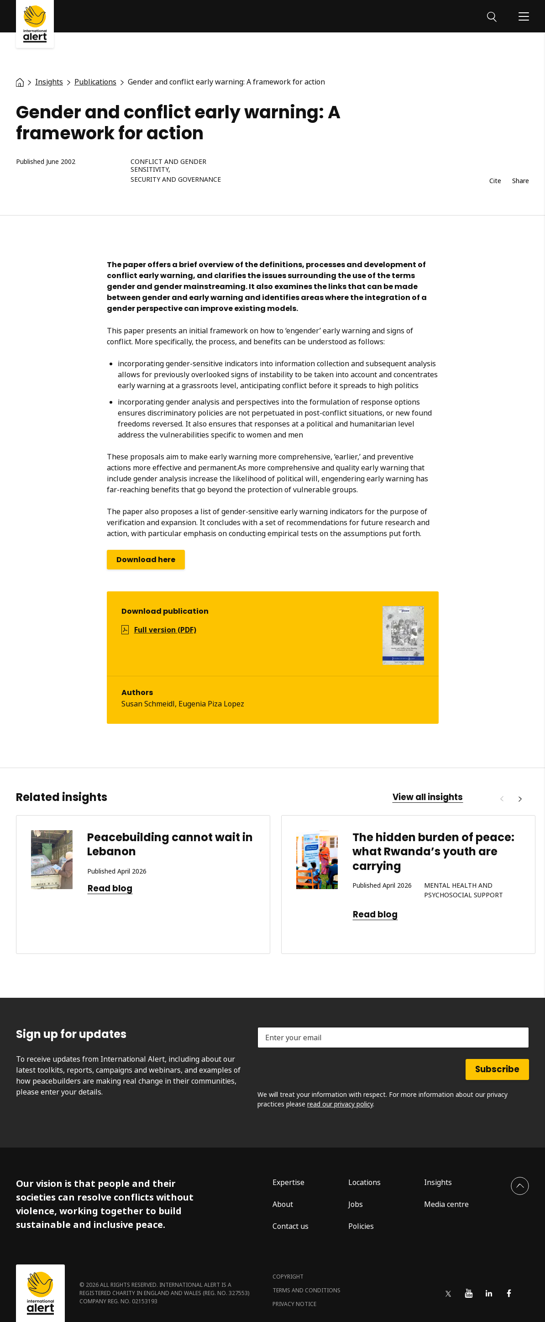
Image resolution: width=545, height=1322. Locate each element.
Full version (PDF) (165, 630)
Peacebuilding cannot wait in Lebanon (170, 844)
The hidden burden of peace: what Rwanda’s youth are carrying (433, 851)
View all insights (428, 797)
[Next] (520, 799)
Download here (145, 559)
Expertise (288, 1182)
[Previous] (502, 799)
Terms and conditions (306, 1290)
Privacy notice (294, 1304)
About (282, 1204)
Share (520, 181)
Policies (361, 1226)
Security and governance (176, 180)
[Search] (492, 16)
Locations (364, 1182)
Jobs (355, 1204)
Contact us (290, 1226)
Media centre (446, 1204)
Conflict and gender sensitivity (168, 166)
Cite (495, 181)
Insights (438, 1182)
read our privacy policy (340, 1104)
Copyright (288, 1276)
